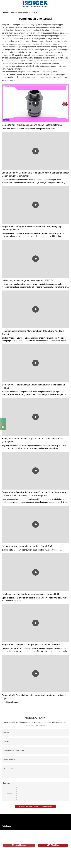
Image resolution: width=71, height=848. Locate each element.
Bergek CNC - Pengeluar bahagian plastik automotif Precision (31, 645)
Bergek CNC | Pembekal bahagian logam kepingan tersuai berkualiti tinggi (34, 697)
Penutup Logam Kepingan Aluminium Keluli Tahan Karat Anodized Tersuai (33, 332)
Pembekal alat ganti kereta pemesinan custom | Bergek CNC (30, 594)
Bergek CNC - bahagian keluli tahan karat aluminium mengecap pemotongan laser (32, 228)
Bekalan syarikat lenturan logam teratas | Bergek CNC (27, 546)
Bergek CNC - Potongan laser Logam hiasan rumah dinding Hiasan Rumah (33, 386)
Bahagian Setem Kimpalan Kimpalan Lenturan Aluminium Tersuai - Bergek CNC (33, 440)
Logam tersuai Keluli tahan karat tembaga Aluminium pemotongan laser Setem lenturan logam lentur (35, 174)
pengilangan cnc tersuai (27, 13)
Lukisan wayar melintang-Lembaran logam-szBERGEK (27, 280)
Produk (13, 13)
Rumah (5, 13)
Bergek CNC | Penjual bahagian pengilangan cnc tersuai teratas (32, 125)
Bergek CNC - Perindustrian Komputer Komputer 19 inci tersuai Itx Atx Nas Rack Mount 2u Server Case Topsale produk (34, 494)
